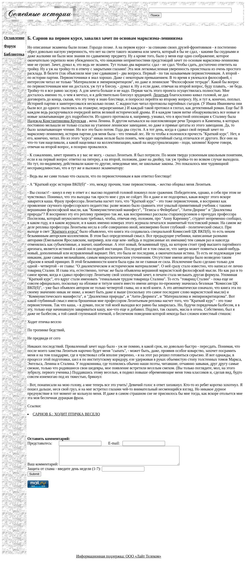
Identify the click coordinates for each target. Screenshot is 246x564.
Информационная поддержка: (101, 560)
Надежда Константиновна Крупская (56, 121)
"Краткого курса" (65, 231)
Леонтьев (160, 95)
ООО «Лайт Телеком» (143, 560)
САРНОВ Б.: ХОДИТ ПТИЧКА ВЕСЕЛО (66, 414)
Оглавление (14, 38)
